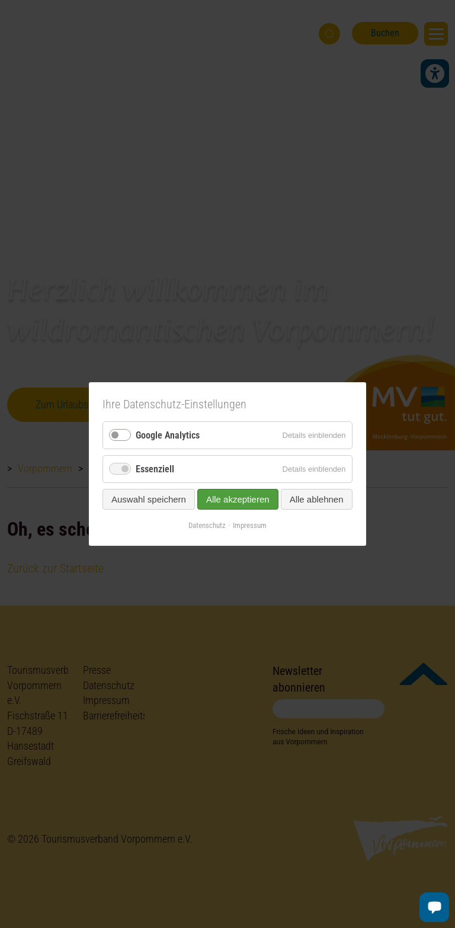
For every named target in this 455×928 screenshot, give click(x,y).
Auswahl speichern (148, 499)
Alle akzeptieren (238, 499)
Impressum (250, 525)
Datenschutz (207, 525)
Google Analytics (168, 435)
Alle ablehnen (317, 499)
